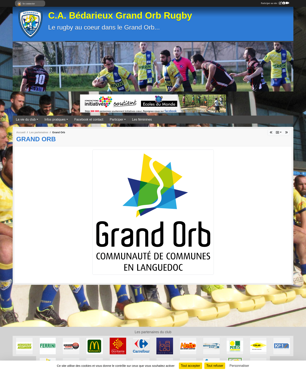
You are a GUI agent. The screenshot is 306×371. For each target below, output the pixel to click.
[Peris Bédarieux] (234, 345)
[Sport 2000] (71, 345)
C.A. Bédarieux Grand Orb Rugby (120, 15)
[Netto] (188, 345)
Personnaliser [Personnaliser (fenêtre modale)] (239, 365)
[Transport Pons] (211, 345)
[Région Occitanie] (118, 345)
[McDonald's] (94, 345)
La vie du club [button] (26, 119)
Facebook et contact (88, 119)
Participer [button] (116, 119)
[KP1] (281, 345)
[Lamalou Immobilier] (164, 345)
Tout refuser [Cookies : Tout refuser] (214, 365)
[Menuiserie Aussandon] (24, 345)
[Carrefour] (141, 345)
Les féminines (142, 119)
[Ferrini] (47, 345)
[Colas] (258, 345)
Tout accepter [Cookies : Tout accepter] (190, 365)
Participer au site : (275, 3)
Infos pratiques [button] (55, 119)
